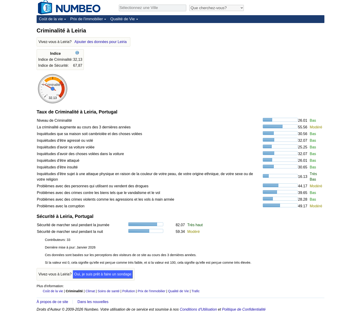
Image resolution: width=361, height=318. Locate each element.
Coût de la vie (51, 19)
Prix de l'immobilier (86, 19)
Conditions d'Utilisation (198, 309)
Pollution (128, 291)
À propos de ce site (52, 302)
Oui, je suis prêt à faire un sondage (102, 274)
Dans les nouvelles (93, 302)
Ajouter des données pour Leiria (100, 42)
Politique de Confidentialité (243, 309)
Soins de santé (108, 291)
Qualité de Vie (122, 19)
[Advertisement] (289, 55)
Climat (90, 291)
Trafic (196, 291)
